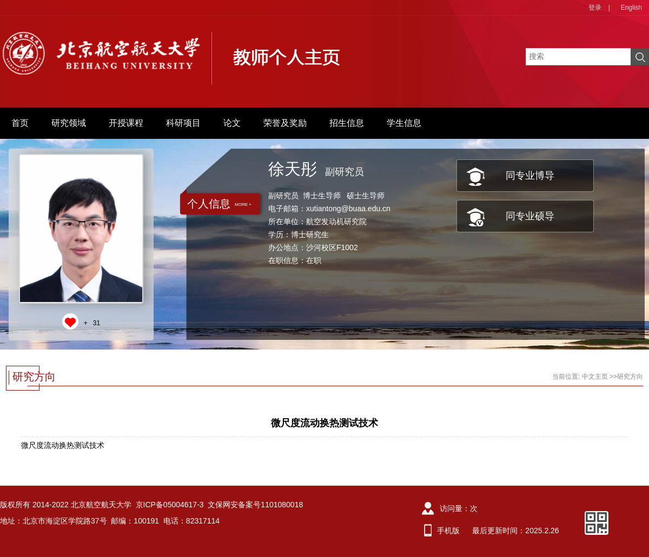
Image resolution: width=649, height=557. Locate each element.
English (631, 7)
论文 (232, 122)
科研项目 (183, 122)
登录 (594, 7)
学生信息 (404, 122)
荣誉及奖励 (285, 122)
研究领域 (68, 122)
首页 (20, 122)
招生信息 (346, 122)
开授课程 (126, 122)
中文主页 (595, 376)
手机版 (448, 530)
